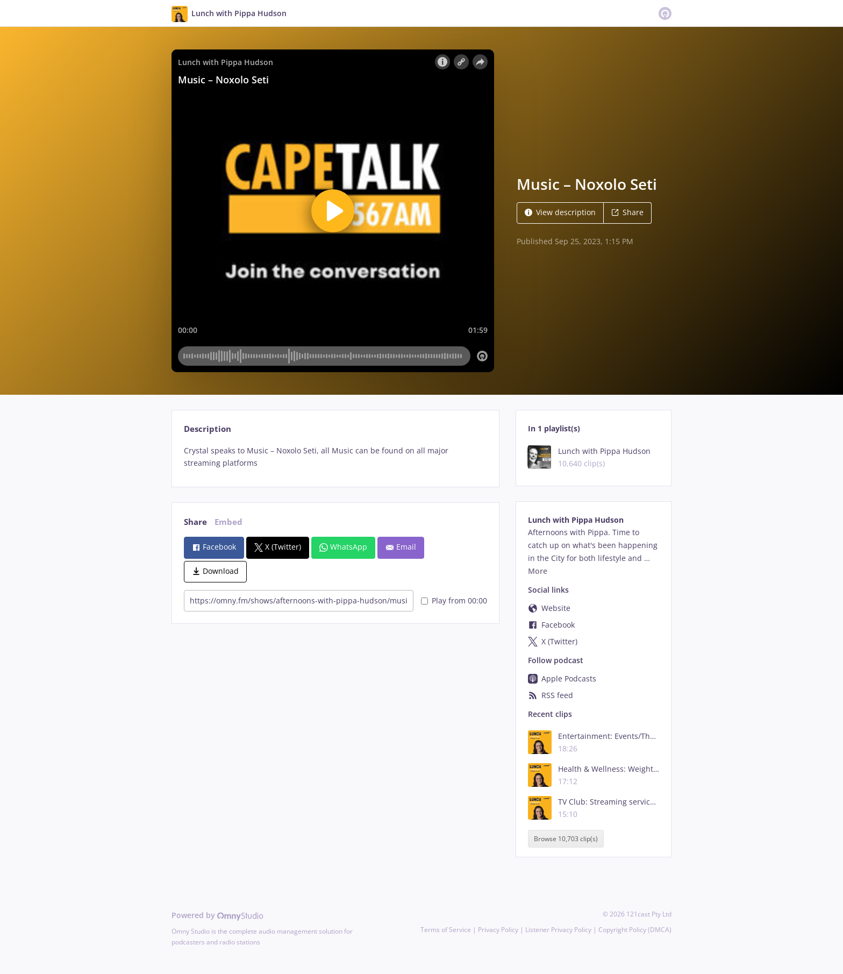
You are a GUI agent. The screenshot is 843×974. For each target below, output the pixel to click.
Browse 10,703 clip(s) (566, 838)
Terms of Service (445, 929)
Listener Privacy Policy (558, 929)
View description (560, 212)
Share (627, 212)
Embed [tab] (228, 522)
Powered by (217, 915)
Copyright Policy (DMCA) (634, 929)
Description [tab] (207, 429)
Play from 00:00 (454, 600)
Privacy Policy (498, 929)
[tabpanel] (335, 457)
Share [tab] (195, 522)
